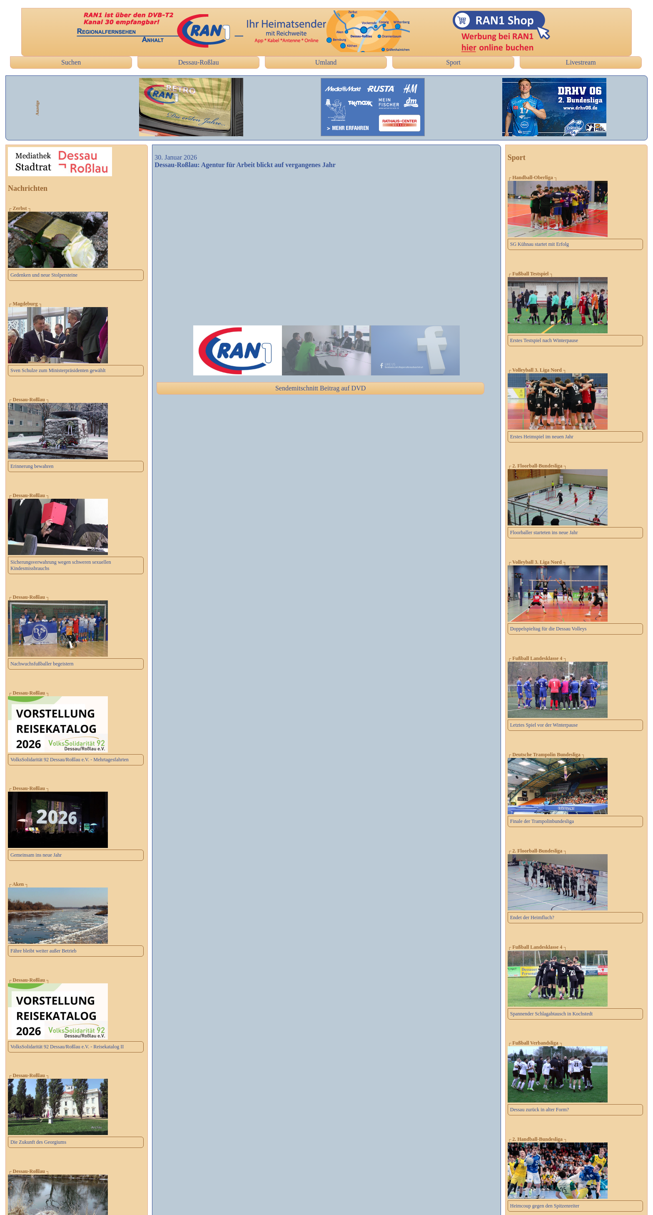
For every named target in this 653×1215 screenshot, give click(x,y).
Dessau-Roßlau (198, 62)
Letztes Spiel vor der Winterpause (544, 725)
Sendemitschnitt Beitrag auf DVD (320, 388)
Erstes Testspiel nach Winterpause (544, 340)
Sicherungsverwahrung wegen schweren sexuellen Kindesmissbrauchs (60, 565)
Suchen (71, 62)
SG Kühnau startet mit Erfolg (539, 244)
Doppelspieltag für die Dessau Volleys (548, 629)
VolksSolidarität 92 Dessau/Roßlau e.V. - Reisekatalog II (67, 1047)
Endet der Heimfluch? (532, 917)
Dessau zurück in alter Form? (539, 1109)
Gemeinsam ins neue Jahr (36, 855)
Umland (326, 62)
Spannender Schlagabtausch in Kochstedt (551, 1014)
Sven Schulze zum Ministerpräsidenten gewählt (58, 370)
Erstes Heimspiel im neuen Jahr (541, 437)
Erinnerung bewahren (32, 466)
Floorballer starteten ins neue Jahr (544, 532)
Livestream (581, 62)
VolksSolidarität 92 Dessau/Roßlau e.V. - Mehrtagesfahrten (69, 759)
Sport (453, 62)
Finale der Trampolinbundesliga (542, 821)
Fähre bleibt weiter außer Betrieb (43, 951)
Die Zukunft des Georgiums (38, 1142)
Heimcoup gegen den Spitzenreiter (544, 1206)
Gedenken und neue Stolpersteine (43, 275)
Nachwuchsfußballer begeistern (42, 664)
